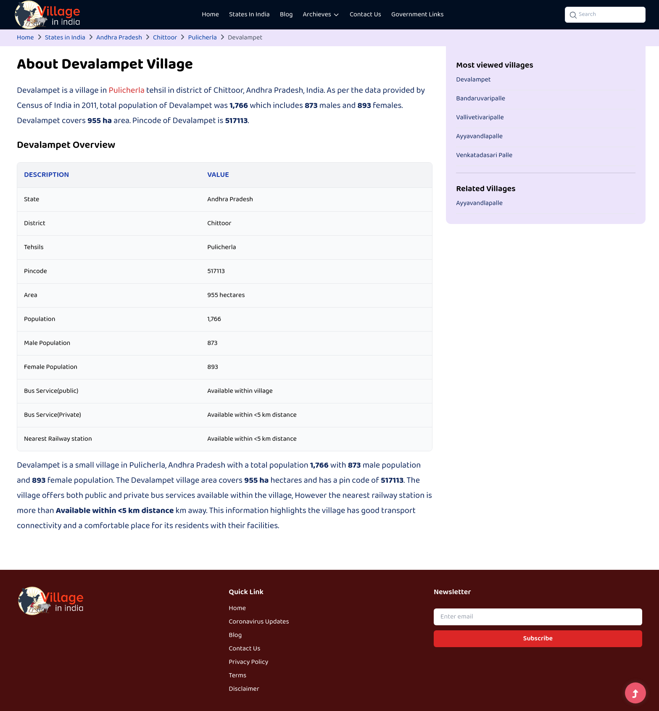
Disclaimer (244, 689)
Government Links (417, 15)
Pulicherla (202, 37)
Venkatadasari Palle (484, 155)
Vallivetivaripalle (480, 117)
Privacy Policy (248, 662)
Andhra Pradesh (119, 37)
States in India (65, 37)
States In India (249, 15)
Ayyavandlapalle (479, 136)
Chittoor (165, 37)
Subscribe (538, 638)
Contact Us (365, 15)
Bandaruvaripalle (480, 98)
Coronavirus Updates (259, 621)
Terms (237, 675)
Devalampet (473, 79)
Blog (286, 15)
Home (210, 15)
